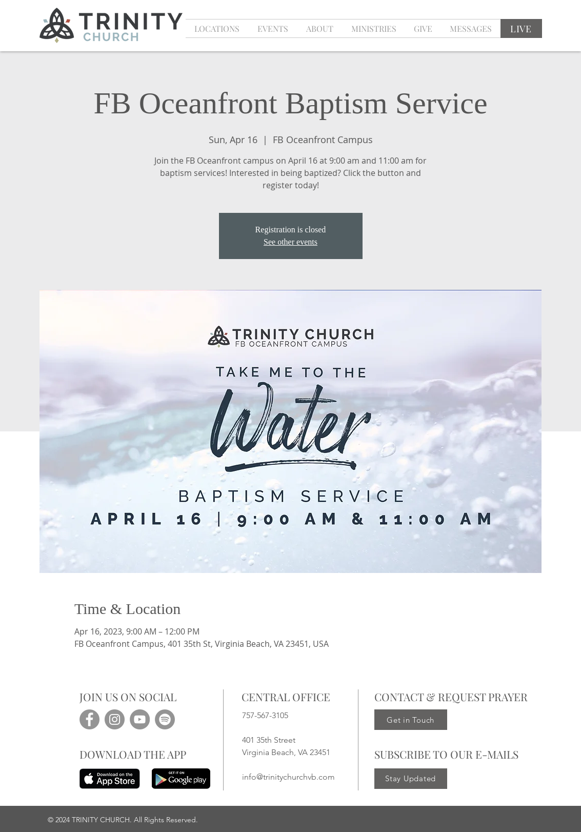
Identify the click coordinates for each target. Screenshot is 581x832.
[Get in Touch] (410, 719)
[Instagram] (115, 719)
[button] (273, 28)
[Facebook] (89, 719)
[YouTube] (140, 719)
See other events (290, 241)
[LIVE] (521, 28)
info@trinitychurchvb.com (288, 777)
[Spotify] (165, 719)
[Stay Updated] (410, 778)
